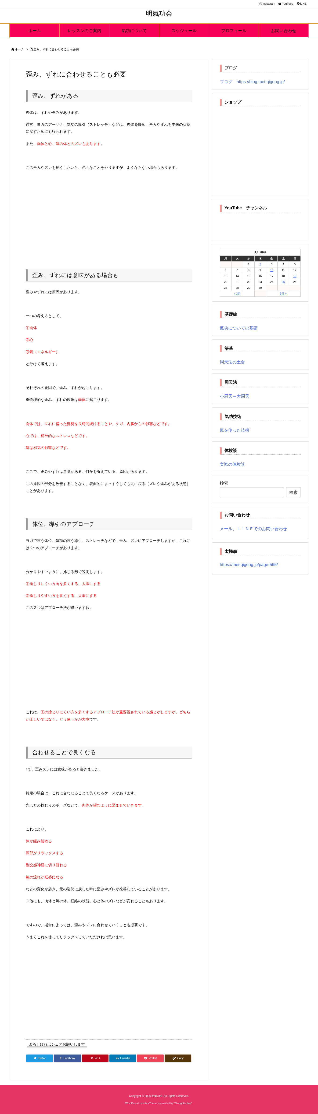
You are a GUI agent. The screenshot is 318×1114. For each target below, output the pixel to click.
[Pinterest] (95, 1058)
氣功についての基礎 (239, 328)
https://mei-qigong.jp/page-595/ (249, 564)
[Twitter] (39, 1058)
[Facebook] (67, 1058)
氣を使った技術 (234, 430)
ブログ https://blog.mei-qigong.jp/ (252, 81)
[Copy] (178, 1058)
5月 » (283, 293)
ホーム (19, 49)
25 (283, 282)
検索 (224, 483)
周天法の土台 (232, 362)
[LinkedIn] (122, 1058)
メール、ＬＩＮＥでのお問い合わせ (253, 528)
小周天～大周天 (234, 396)
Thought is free (182, 1103)
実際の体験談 (232, 464)
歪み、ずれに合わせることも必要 (56, 49)
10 (271, 270)
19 (294, 276)
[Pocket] (150, 1058)
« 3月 (237, 293)
